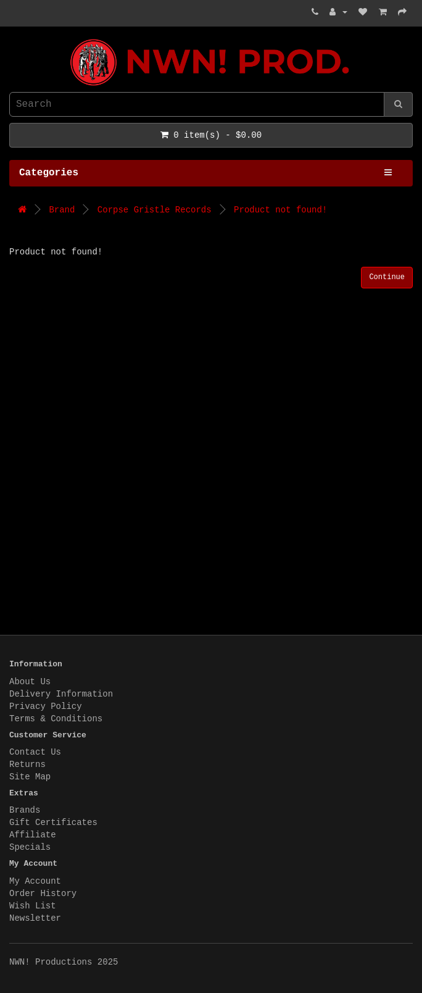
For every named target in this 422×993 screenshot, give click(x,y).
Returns (27, 764)
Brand (62, 210)
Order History (43, 894)
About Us (30, 682)
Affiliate (32, 835)
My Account (35, 881)
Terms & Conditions (55, 719)
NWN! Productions (12, 39)
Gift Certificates (53, 823)
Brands (24, 810)
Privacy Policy (45, 706)
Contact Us (35, 752)
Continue (387, 277)
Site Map (30, 777)
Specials (30, 847)
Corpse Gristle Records (154, 210)
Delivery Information (61, 694)
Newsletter (35, 918)
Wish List (32, 906)
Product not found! (280, 210)
